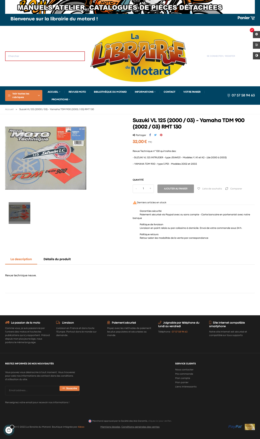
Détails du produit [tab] (57, 259)
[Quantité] (143, 188)
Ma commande (184, 374)
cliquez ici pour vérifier (159, 421)
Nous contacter (184, 370)
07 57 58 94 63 (243, 95)
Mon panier (181, 382)
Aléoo (81, 427)
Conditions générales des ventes (140, 427)
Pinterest (161, 135)
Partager (150, 135)
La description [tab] (21, 259)
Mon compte (182, 378)
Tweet (155, 135)
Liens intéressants (186, 387)
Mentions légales (110, 427)
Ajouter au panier (175, 189)
